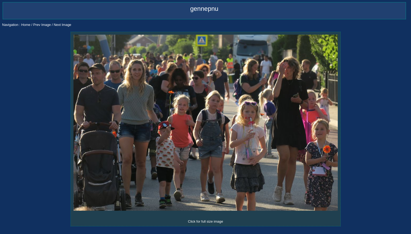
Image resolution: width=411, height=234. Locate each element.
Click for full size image (205, 221)
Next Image (62, 25)
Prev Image (42, 25)
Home (25, 25)
